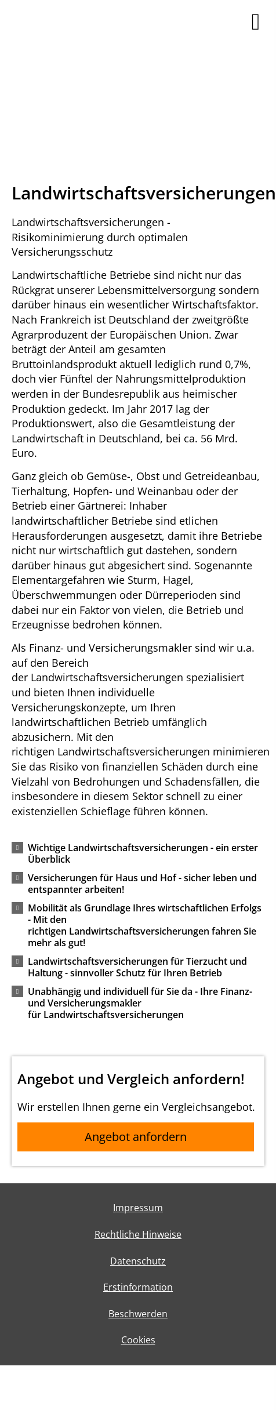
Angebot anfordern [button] (136, 1136)
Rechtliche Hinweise (138, 1234)
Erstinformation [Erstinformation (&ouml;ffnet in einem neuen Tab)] (138, 1287)
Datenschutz (138, 1261)
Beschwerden (138, 1313)
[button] (145, 859)
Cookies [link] (138, 1339)
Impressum (138, 1207)
